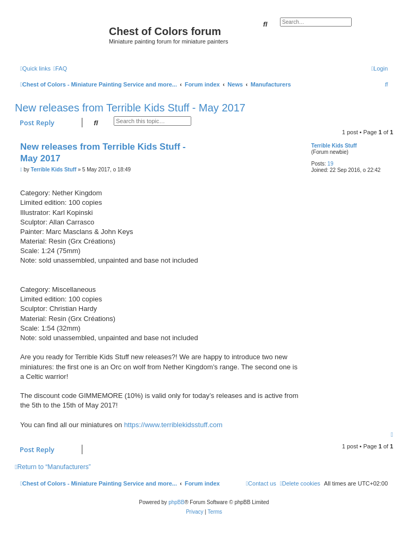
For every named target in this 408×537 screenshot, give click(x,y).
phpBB (176, 502)
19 (330, 164)
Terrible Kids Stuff (334, 146)
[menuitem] (60, 68)
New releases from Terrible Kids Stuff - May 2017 (130, 108)
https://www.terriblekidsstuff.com (173, 425)
